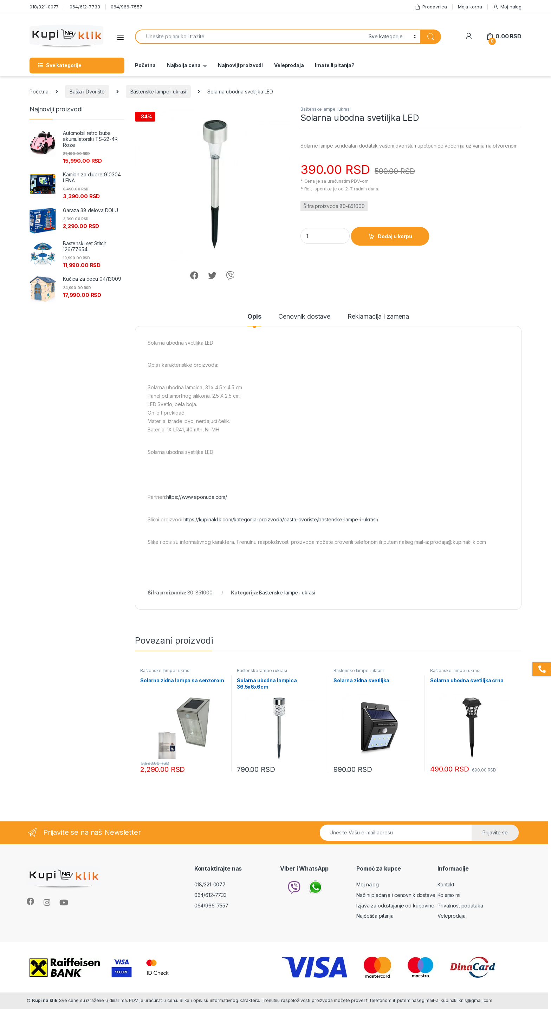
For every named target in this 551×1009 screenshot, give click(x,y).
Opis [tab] (254, 316)
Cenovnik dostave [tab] (304, 316)
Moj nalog (507, 7)
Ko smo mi (448, 895)
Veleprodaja (289, 65)
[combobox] (250, 37)
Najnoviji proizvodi (240, 65)
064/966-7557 (126, 6)
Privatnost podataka (460, 906)
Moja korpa (470, 6)
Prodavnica (431, 7)
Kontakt (445, 884)
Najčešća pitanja (375, 916)
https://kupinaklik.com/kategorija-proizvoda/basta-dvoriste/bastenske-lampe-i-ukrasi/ (280, 519)
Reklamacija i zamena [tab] (378, 316)
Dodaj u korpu (395, 236)
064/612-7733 (85, 6)
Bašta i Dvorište (87, 92)
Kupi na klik (45, 1000)
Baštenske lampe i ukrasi (158, 92)
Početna (145, 65)
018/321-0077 (44, 6)
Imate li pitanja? (335, 65)
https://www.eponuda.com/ (196, 497)
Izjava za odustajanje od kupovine (395, 906)
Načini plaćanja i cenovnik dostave (395, 895)
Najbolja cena (184, 65)
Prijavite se (495, 832)
